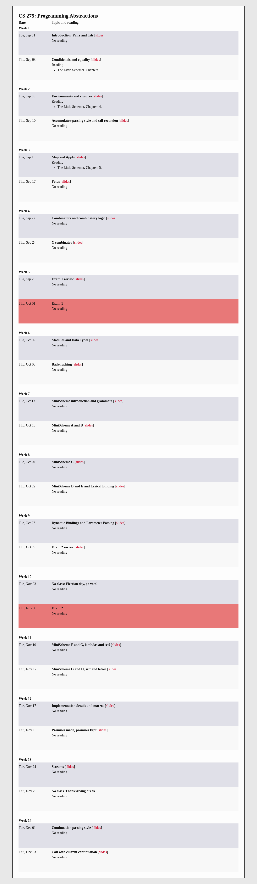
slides (99, 35)
